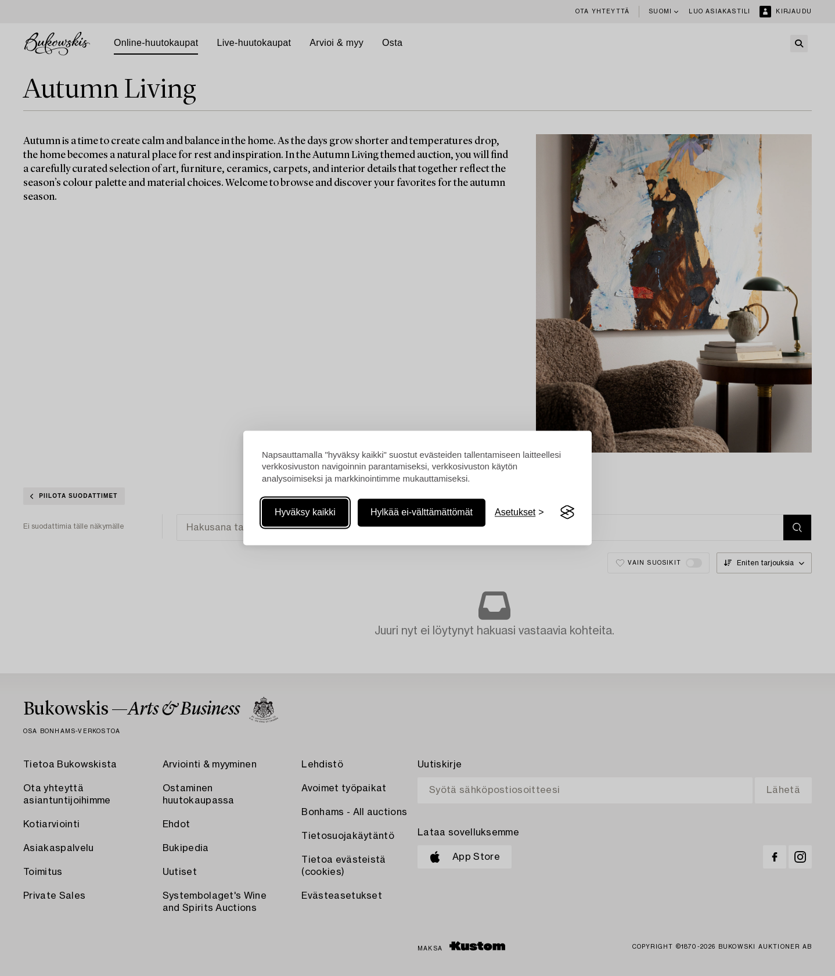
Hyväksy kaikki (305, 512)
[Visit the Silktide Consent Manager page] (567, 512)
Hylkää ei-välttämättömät (421, 512)
